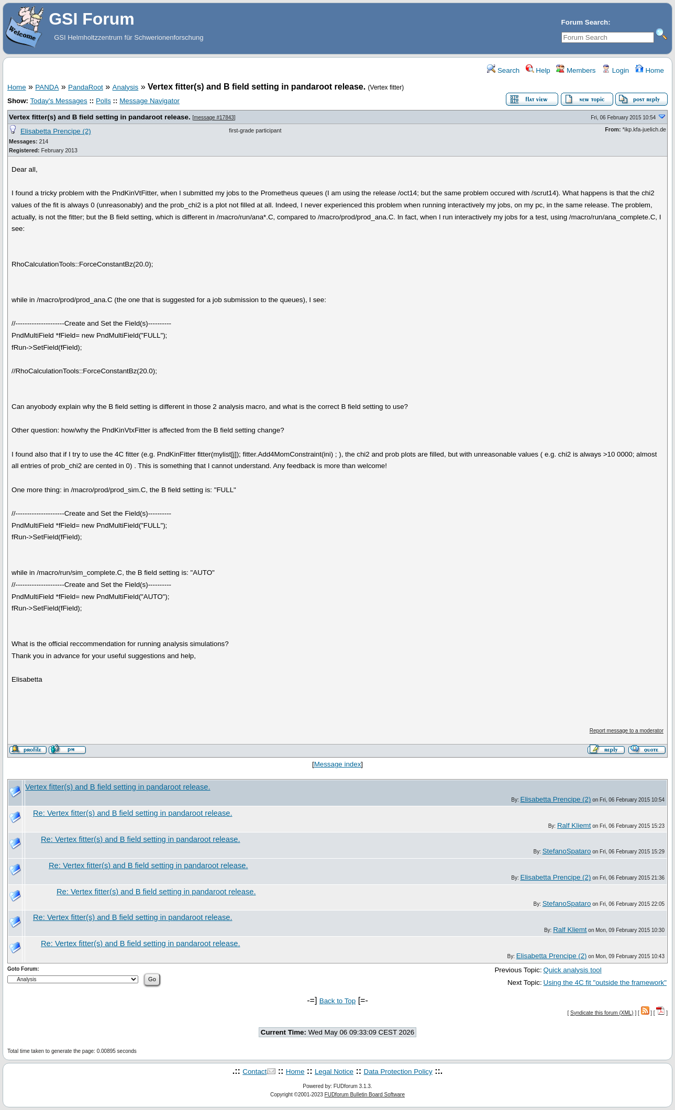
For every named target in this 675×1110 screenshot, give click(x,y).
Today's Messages (58, 101)
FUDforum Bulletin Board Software (365, 1094)
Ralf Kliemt (574, 825)
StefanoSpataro (567, 851)
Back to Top (337, 1001)
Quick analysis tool (573, 970)
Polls (103, 101)
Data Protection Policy (398, 1071)
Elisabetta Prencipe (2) (55, 131)
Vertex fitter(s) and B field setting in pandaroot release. (100, 117)
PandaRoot (85, 87)
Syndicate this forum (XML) (602, 1013)
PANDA (47, 87)
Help (538, 70)
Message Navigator (149, 101)
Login (615, 70)
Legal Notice (334, 1071)
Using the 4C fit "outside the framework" (605, 982)
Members (575, 70)
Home (649, 70)
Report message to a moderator (626, 731)
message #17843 (214, 117)
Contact (254, 1071)
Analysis (126, 87)
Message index (337, 764)
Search (503, 70)
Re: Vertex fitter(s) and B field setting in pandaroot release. (132, 813)
